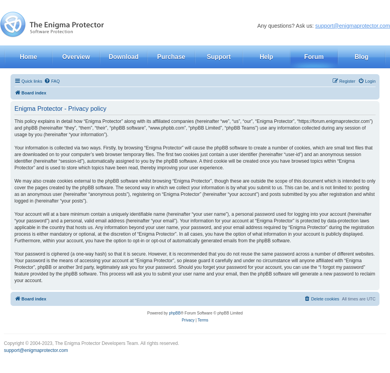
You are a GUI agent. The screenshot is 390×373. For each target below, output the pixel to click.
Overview (76, 56)
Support (218, 56)
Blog (362, 56)
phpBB (175, 313)
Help (266, 56)
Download (123, 56)
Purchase (171, 56)
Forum (314, 56)
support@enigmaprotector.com (352, 26)
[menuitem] (52, 81)
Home (28, 56)
